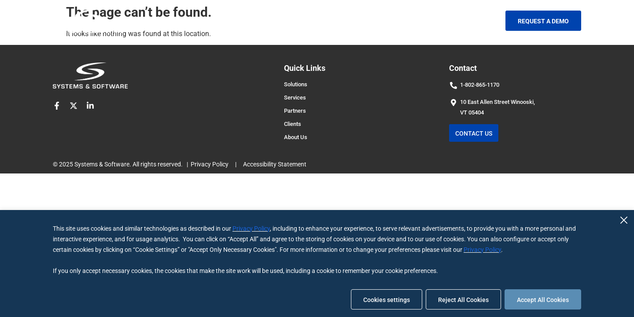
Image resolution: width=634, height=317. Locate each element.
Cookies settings (386, 299)
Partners (303, 20)
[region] (317, 263)
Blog (427, 20)
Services (257, 20)
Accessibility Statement (274, 164)
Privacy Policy (251, 228)
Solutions (210, 20)
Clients (344, 20)
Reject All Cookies (463, 299)
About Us (388, 20)
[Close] (623, 220)
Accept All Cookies (543, 299)
